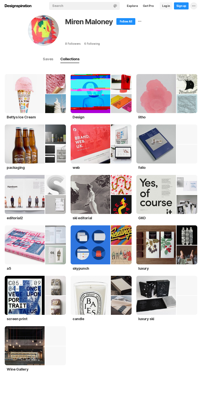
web (76, 167)
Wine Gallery (17, 369)
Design (78, 117)
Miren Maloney (89, 21)
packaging (16, 167)
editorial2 (15, 218)
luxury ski (146, 319)
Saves (48, 59)
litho (142, 117)
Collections (69, 59)
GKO (142, 218)
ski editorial (82, 218)
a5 (9, 268)
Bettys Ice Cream (21, 117)
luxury (143, 268)
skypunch (81, 268)
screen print (17, 319)
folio (142, 167)
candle (78, 319)
